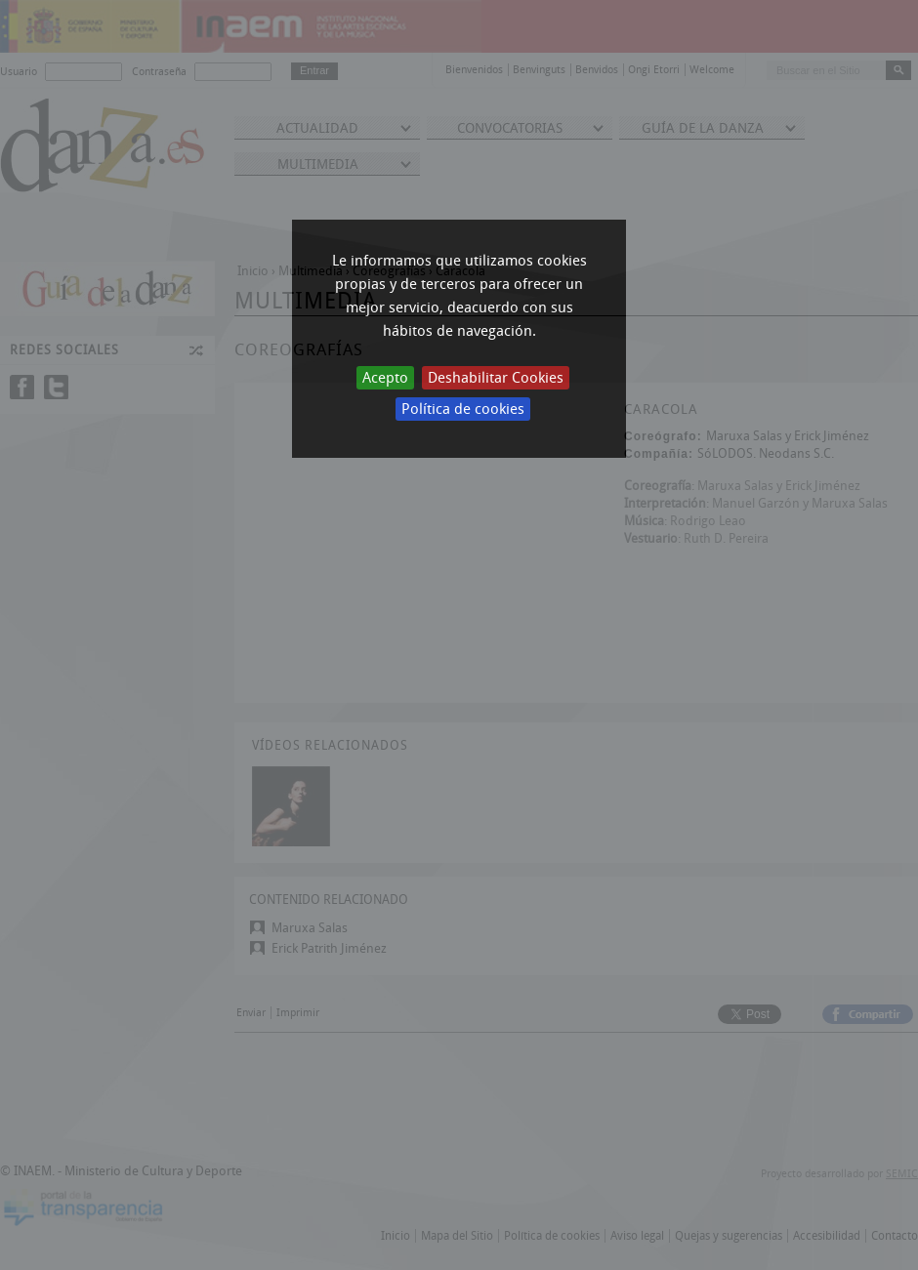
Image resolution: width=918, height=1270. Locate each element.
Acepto (385, 378)
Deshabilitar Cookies (495, 378)
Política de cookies (462, 409)
